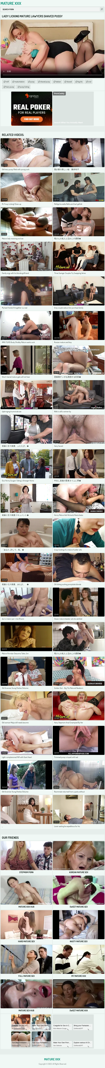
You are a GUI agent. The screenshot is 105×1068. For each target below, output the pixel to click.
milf (7, 81)
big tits (80, 81)
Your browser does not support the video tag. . (52, 49)
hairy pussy (10, 87)
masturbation (19, 81)
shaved (69, 81)
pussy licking (24, 87)
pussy (32, 81)
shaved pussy (45, 81)
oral (89, 81)
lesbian (58, 81)
